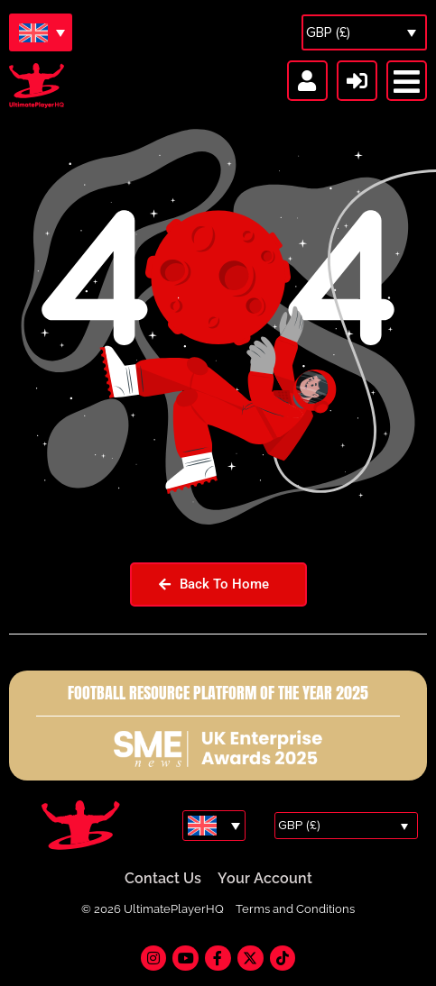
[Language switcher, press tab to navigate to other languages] (40, 32)
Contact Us (163, 879)
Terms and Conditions (295, 910)
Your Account (265, 879)
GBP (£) (328, 32)
